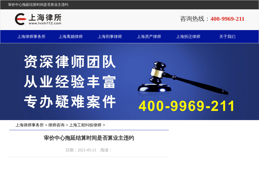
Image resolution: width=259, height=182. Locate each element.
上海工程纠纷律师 (85, 125)
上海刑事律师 (110, 36)
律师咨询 (56, 125)
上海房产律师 (149, 36)
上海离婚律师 (70, 36)
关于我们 (227, 36)
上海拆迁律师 (188, 36)
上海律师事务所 (31, 36)
